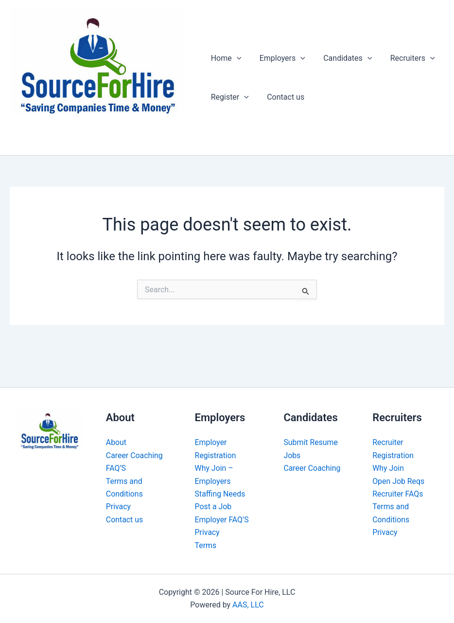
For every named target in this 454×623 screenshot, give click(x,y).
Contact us (281, 97)
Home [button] (225, 58)
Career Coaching (134, 455)
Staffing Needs (220, 493)
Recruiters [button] (403, 58)
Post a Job (213, 506)
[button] (235, 58)
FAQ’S (116, 468)
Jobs (291, 455)
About (116, 442)
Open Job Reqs (398, 481)
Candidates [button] (341, 58)
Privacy (118, 506)
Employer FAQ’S (222, 519)
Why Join (388, 468)
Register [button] (228, 97)
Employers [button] (278, 58)
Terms (206, 545)
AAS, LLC (248, 604)
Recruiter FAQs (397, 493)
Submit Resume (310, 442)
